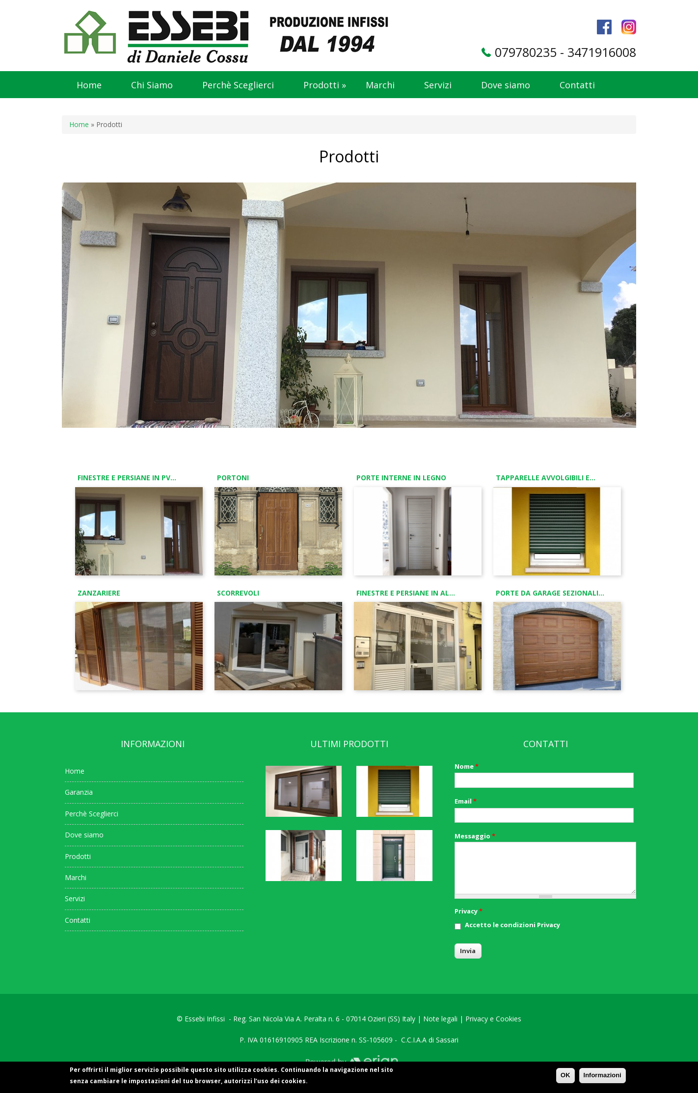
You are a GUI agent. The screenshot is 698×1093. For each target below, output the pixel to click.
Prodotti (324, 85)
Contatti (577, 85)
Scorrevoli (238, 593)
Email (466, 801)
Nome (467, 766)
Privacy (469, 911)
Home (89, 85)
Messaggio (475, 836)
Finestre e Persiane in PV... (127, 477)
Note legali (440, 1018)
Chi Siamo (152, 85)
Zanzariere (99, 593)
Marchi (380, 85)
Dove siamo (505, 85)
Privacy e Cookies (493, 1018)
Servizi (438, 85)
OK (565, 1077)
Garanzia (79, 792)
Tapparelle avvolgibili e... (545, 477)
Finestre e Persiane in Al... (405, 593)
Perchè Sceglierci (238, 85)
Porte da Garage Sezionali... (550, 593)
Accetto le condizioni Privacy (512, 924)
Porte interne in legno (401, 477)
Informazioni (602, 1077)
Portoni (233, 477)
